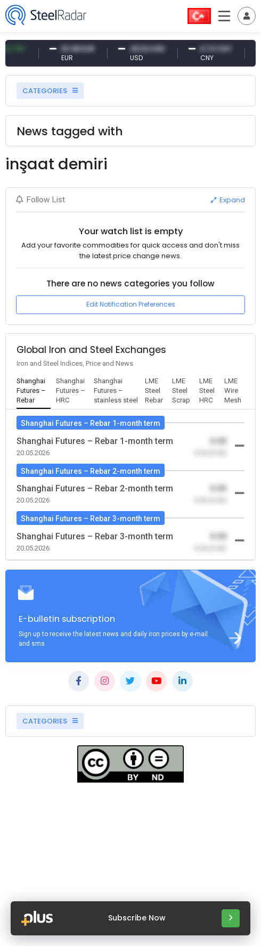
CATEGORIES (50, 91)
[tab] (34, 391)
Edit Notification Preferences (130, 304)
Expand (228, 200)
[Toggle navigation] (247, 16)
